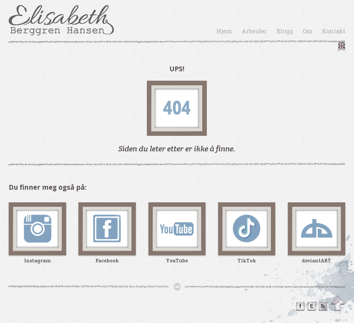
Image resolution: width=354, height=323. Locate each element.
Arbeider (254, 31)
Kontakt (333, 31)
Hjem (224, 31)
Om (307, 31)
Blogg (285, 31)
